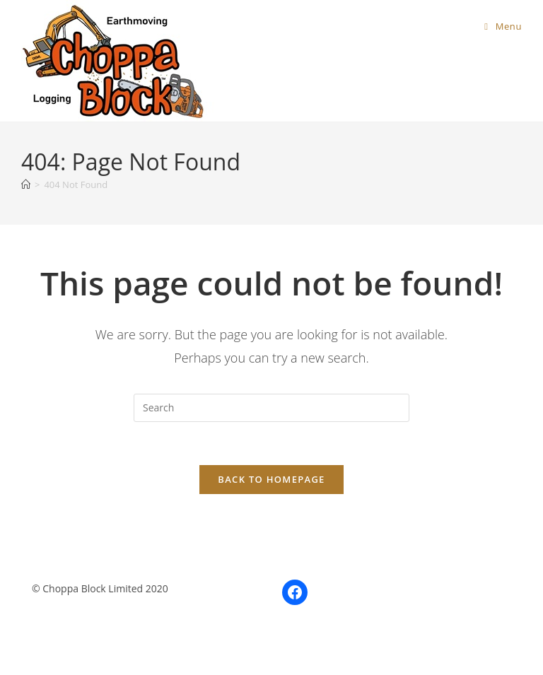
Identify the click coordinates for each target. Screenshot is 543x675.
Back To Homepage (271, 479)
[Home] (25, 184)
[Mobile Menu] (503, 26)
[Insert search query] (271, 408)
